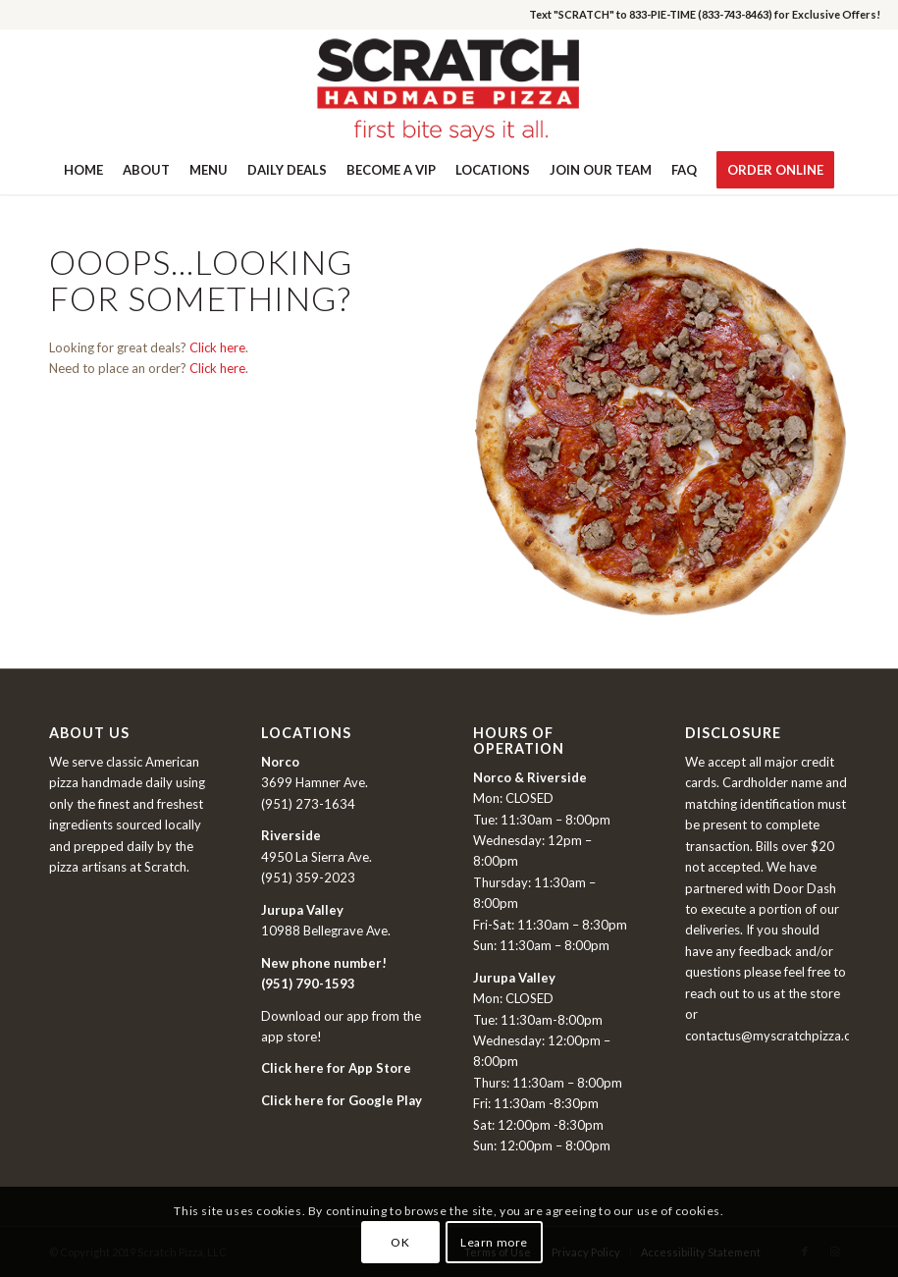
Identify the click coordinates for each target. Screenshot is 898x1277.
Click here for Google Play (341, 1100)
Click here (217, 347)
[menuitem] (83, 169)
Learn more (494, 1242)
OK (400, 1242)
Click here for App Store (336, 1068)
